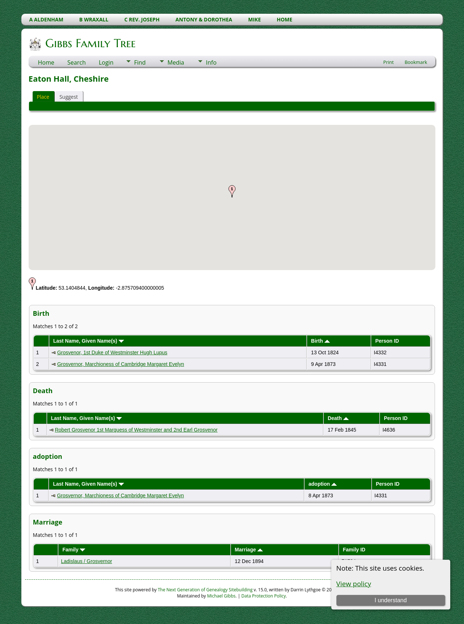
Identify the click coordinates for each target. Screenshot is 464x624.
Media (175, 62)
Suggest (68, 96)
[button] (232, 191)
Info (211, 62)
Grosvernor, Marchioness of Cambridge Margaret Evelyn (120, 364)
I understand (390, 600)
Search (76, 62)
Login (106, 62)
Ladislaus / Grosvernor (86, 561)
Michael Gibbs (221, 596)
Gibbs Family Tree (90, 43)
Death (338, 418)
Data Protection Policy (263, 596)
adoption (322, 484)
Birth (320, 341)
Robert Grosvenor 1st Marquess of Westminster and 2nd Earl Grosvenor (136, 430)
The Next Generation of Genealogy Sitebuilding (205, 590)
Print (388, 62)
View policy (353, 583)
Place (43, 96)
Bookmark (416, 62)
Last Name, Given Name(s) (88, 341)
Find (140, 62)
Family (73, 549)
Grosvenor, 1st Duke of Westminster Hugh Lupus (112, 352)
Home (46, 62)
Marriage (249, 549)
